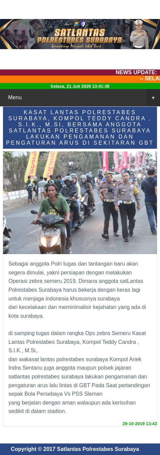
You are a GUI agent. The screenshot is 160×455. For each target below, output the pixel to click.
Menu (84, 97)
